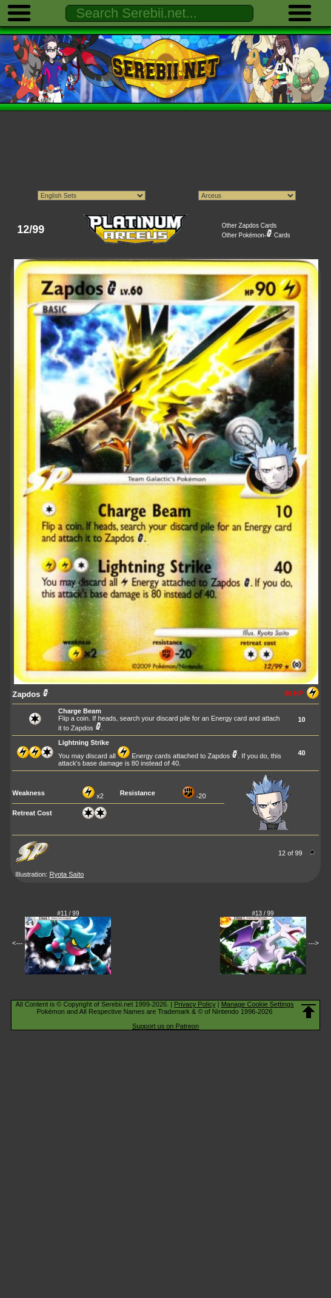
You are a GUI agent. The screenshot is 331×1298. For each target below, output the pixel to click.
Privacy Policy (194, 1004)
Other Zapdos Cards (249, 225)
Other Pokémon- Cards (256, 235)
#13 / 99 (263, 913)
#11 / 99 (68, 913)
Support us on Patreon (165, 1026)
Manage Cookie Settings (257, 1004)
